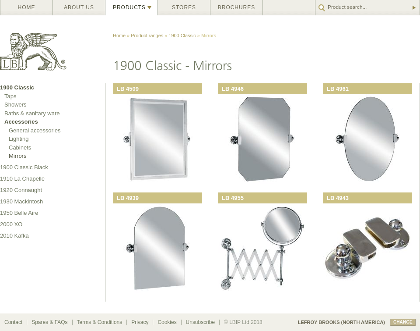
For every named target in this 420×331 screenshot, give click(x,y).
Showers (15, 104)
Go (413, 7)
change (403, 322)
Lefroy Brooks (52, 49)
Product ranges (147, 35)
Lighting (19, 138)
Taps (10, 96)
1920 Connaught (21, 190)
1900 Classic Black (24, 167)
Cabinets (20, 147)
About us (79, 7)
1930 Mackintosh (21, 201)
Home (26, 7)
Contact (13, 322)
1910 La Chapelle (22, 178)
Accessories (21, 121)
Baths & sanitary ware (32, 113)
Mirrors (17, 156)
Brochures (236, 7)
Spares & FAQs (49, 322)
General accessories (35, 130)
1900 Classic (182, 35)
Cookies (167, 322)
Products (129, 7)
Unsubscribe (200, 322)
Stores (184, 7)
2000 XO (11, 224)
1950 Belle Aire (19, 213)
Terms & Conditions (99, 322)
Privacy (139, 322)
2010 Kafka (14, 235)
